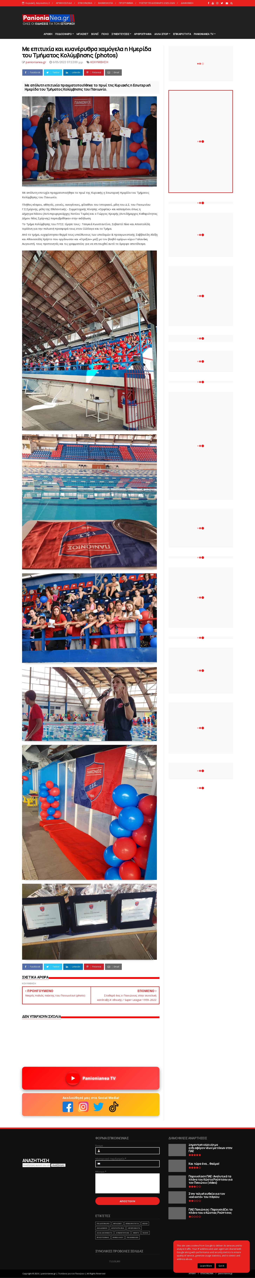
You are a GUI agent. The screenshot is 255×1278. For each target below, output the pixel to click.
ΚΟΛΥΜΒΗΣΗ (99, 62)
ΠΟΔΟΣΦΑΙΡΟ (63, 34)
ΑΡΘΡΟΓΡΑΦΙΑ (142, 34)
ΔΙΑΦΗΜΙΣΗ (187, 3)
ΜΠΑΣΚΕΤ (82, 34)
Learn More (206, 1265)
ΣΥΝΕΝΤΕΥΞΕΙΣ (120, 34)
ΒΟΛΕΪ (95, 34)
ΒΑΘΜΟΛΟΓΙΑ (105, 3)
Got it (221, 1265)
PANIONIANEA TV (203, 34)
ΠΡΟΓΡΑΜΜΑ (126, 3)
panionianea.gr (225, 1273)
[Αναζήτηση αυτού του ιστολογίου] (36, 1165)
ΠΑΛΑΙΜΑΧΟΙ (132, 1237)
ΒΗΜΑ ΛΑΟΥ (118, 1237)
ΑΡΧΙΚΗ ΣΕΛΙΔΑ (64, 3)
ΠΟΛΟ (105, 34)
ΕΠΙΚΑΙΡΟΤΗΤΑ (182, 34)
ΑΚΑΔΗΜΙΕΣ (102, 1228)
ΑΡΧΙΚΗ (48, 34)
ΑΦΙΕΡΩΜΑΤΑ (134, 1228)
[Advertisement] (169, 19)
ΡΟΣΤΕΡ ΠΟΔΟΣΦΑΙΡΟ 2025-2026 (157, 3)
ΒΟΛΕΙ (145, 1223)
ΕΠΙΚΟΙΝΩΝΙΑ (85, 3)
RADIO (145, 1233)
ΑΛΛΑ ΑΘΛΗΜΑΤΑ (104, 1233)
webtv (136, 1233)
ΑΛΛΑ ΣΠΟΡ (161, 34)
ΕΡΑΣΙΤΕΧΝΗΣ (103, 1237)
